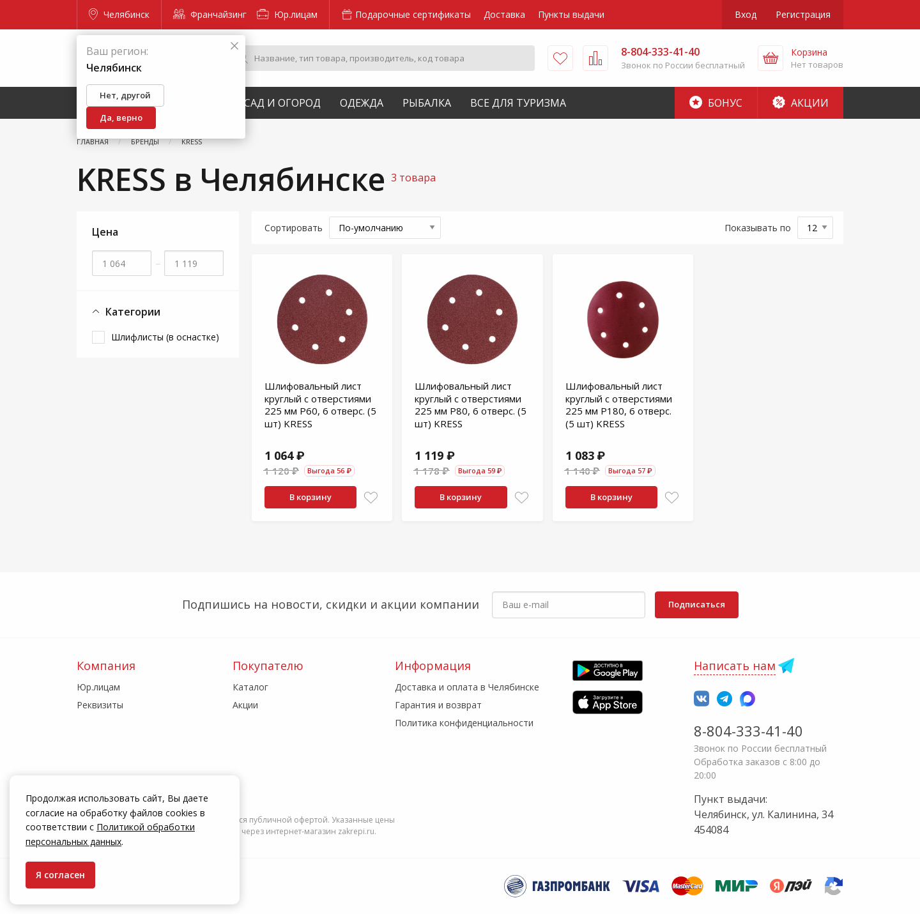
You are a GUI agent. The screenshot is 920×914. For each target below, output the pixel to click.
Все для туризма (518, 103)
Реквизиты (100, 705)
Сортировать (293, 228)
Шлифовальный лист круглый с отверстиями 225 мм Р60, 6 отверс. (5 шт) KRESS (320, 404)
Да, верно (121, 117)
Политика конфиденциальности (464, 723)
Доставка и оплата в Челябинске (467, 687)
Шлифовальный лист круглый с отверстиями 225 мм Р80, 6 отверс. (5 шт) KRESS (470, 404)
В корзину (310, 497)
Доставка (504, 14)
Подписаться (696, 604)
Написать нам (735, 665)
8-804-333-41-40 (748, 730)
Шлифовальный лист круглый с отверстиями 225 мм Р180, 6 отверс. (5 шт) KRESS (618, 404)
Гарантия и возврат (438, 705)
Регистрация (803, 14)
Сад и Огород (282, 103)
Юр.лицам (287, 14)
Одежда (361, 103)
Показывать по (757, 228)
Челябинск (119, 14)
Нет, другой (125, 95)
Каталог (250, 687)
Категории (126, 312)
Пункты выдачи (571, 14)
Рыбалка (426, 103)
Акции (800, 103)
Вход (745, 14)
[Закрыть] (234, 46)
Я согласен (60, 875)
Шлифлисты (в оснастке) (165, 337)
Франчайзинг (210, 14)
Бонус (715, 103)
